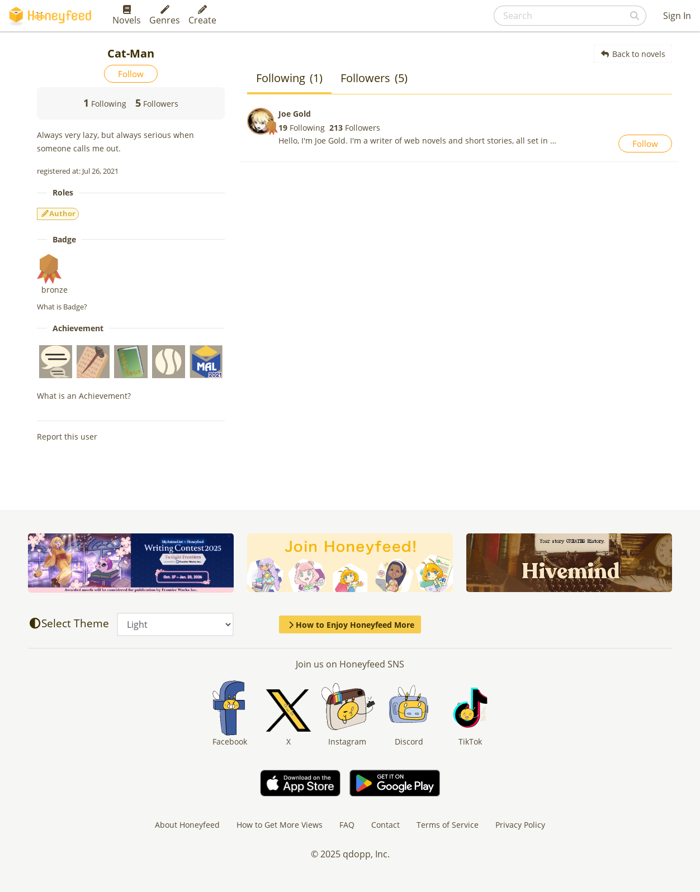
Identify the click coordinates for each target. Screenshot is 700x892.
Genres (164, 15)
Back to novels (633, 54)
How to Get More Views (280, 824)
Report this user (67, 436)
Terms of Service (448, 824)
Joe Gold (294, 113)
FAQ (346, 824)
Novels (126, 15)
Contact (385, 824)
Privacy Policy (520, 824)
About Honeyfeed (187, 824)
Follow (131, 73)
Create (202, 15)
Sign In (677, 15)
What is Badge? (62, 307)
